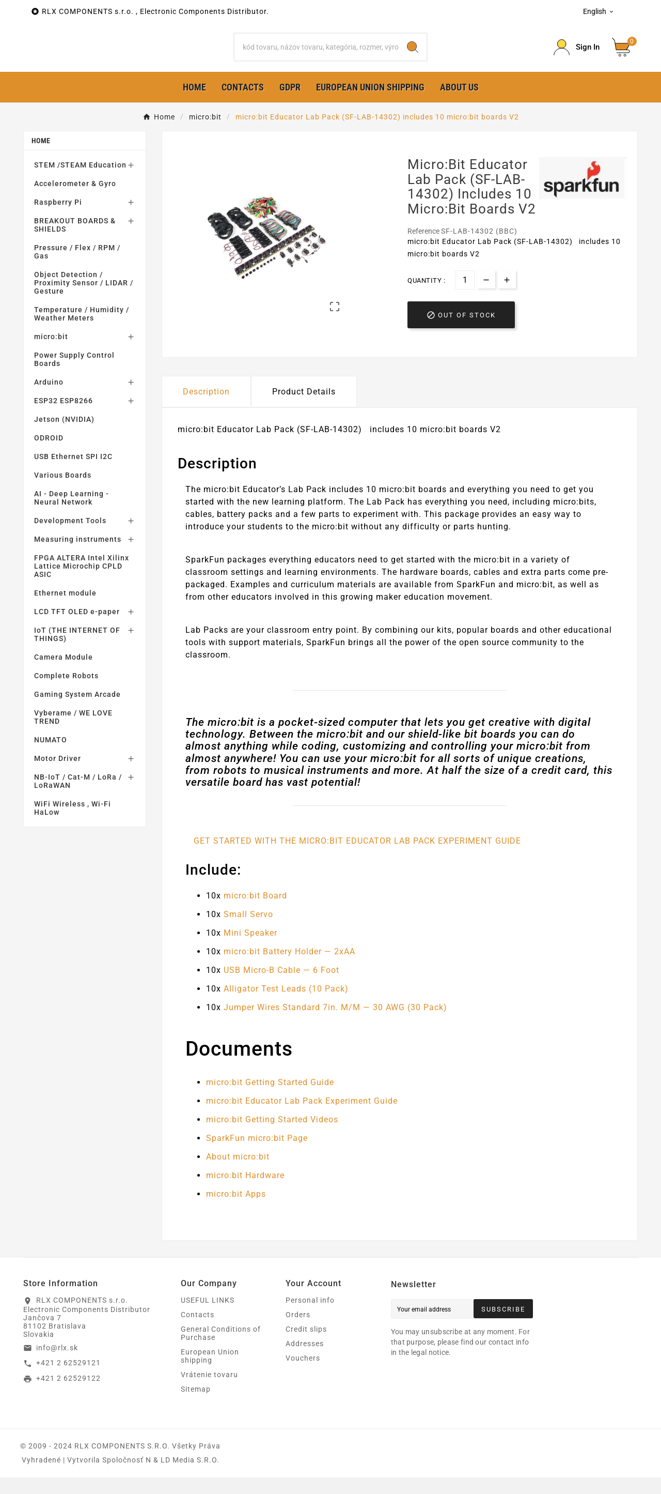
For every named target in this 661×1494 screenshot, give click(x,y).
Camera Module (63, 673)
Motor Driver (57, 775)
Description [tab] (206, 408)
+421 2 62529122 (68, 1395)
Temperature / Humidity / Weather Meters (81, 330)
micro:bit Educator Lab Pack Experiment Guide (302, 1117)
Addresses (305, 1360)
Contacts (197, 1331)
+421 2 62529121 (68, 1379)
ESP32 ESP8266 (63, 417)
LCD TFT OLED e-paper (77, 628)
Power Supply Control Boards (74, 376)
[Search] (316, 55)
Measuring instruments (77, 556)
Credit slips (306, 1345)
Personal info (310, 1317)
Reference (424, 247)
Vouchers (303, 1374)
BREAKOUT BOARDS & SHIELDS (75, 241)
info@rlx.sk (57, 1364)
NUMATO (50, 756)
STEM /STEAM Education (80, 181)
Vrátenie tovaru (209, 1391)
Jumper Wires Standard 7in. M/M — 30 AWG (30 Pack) (335, 1024)
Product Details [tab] (304, 408)
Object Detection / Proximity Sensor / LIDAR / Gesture (83, 299)
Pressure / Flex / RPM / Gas (77, 268)
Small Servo (248, 931)
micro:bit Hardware (245, 1192)
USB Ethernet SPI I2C (73, 473)
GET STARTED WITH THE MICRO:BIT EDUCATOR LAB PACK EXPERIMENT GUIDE (357, 857)
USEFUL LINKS (207, 1317)
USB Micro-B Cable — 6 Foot (281, 987)
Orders (298, 1331)
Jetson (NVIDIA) (64, 436)
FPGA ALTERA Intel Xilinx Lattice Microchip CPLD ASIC (81, 582)
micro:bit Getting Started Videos (272, 1136)
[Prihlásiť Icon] (577, 56)
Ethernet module (65, 609)
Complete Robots (66, 692)
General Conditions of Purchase (221, 1349)
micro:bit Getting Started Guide (270, 1099)
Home (41, 157)
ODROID (49, 454)
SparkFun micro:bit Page (257, 1155)
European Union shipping (210, 1372)
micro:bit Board (255, 912)
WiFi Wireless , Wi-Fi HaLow (72, 824)
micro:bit (51, 353)
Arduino (49, 398)
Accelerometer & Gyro (75, 200)
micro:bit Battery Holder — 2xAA (289, 968)
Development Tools (70, 537)
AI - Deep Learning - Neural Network (71, 514)
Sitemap (196, 1405)
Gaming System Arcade (77, 711)
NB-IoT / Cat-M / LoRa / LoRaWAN (78, 797)
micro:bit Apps (236, 1210)
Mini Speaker (250, 949)
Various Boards (62, 491)
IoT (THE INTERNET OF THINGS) (77, 651)
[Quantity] (465, 296)
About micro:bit (238, 1173)
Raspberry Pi (58, 219)
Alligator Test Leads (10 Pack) (286, 1005)
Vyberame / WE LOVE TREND (73, 733)
